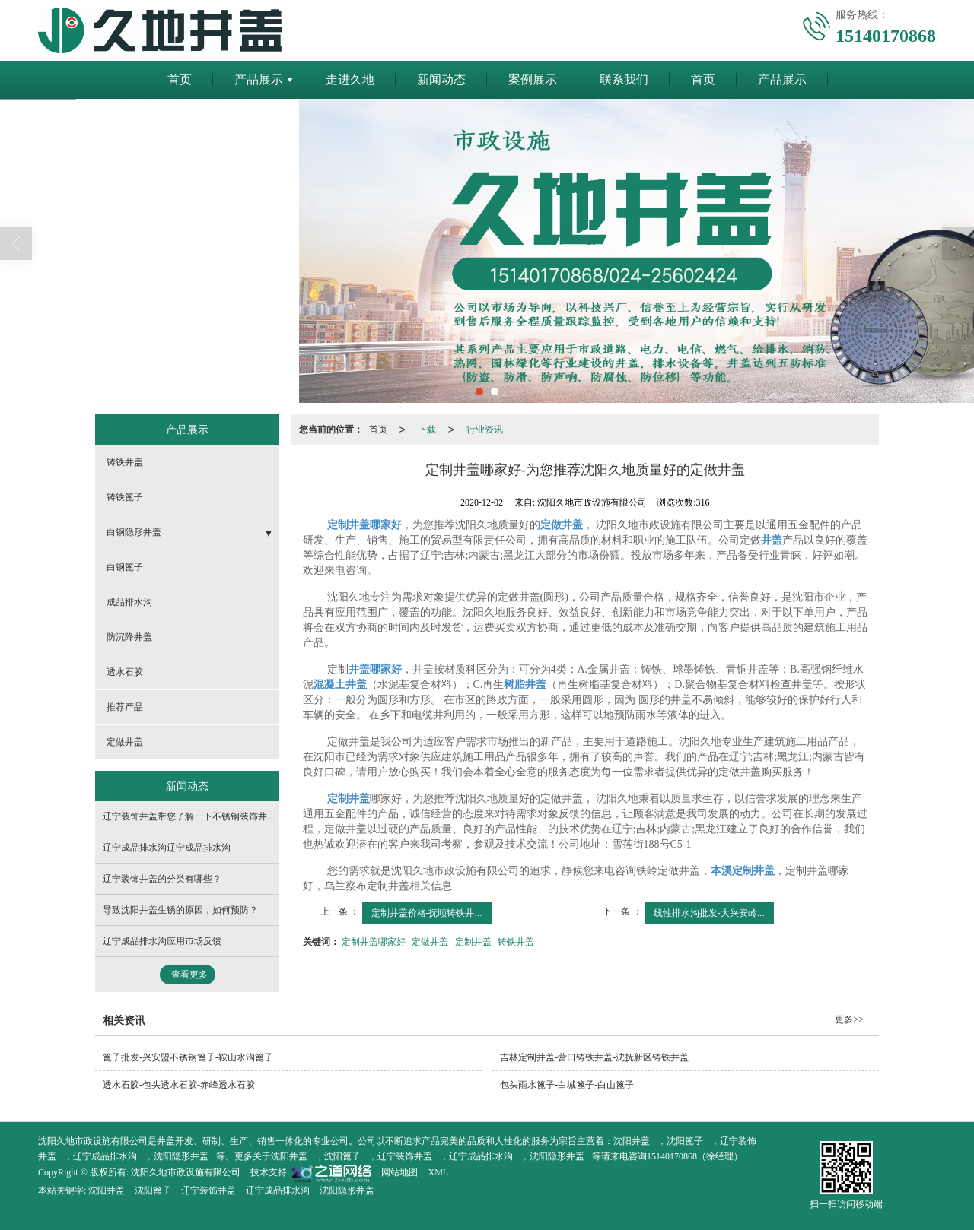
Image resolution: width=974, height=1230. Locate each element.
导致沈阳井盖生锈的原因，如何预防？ (180, 910)
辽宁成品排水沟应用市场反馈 (162, 941)
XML (438, 1172)
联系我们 (624, 79)
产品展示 (258, 79)
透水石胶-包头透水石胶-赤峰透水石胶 (179, 1084)
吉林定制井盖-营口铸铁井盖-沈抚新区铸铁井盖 (594, 1057)
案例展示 (532, 79)
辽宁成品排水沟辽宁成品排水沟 (167, 847)
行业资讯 (484, 429)
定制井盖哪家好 (374, 942)
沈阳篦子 (685, 1141)
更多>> (849, 1019)
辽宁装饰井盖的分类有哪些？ (162, 878)
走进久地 (350, 79)
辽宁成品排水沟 (105, 1156)
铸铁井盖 (516, 942)
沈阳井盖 (631, 1141)
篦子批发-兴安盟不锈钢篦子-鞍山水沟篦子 (188, 1057)
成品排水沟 (129, 602)
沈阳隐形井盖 (181, 1156)
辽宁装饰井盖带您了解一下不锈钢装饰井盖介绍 (198, 816)
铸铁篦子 (125, 497)
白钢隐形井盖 (134, 532)
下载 (427, 429)
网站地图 (399, 1172)
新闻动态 (441, 79)
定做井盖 (430, 942)
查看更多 (189, 974)
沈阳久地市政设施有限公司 (185, 1172)
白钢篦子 (125, 567)
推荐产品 (125, 707)
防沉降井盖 (129, 637)
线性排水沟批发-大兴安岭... (709, 913)
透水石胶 (125, 672)
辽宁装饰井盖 (404, 1156)
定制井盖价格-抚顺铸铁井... (426, 913)
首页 (179, 79)
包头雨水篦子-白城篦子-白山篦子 (567, 1084)
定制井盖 (473, 942)
